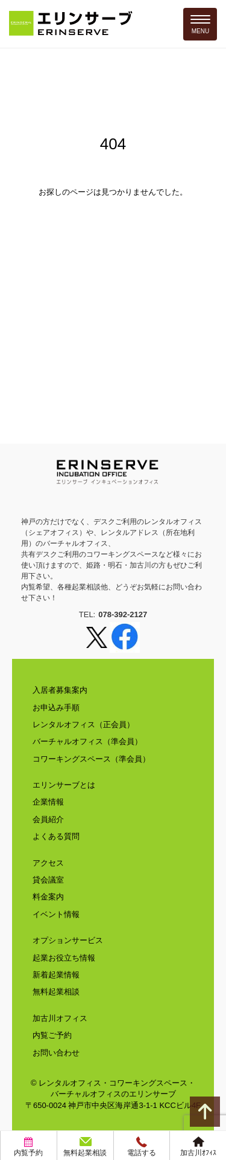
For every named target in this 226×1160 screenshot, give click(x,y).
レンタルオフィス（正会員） (83, 724)
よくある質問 (56, 836)
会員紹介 (48, 819)
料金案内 (48, 896)
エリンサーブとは (64, 784)
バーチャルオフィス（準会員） (87, 741)
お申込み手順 (56, 707)
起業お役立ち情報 (64, 957)
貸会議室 (48, 879)
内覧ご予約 (52, 1035)
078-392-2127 (122, 614)
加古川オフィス (60, 1018)
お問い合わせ (56, 1052)
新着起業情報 (56, 974)
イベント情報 (56, 914)
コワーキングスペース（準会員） (91, 758)
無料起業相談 (56, 991)
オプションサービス (68, 940)
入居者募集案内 (60, 690)
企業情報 (48, 801)
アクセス (48, 862)
